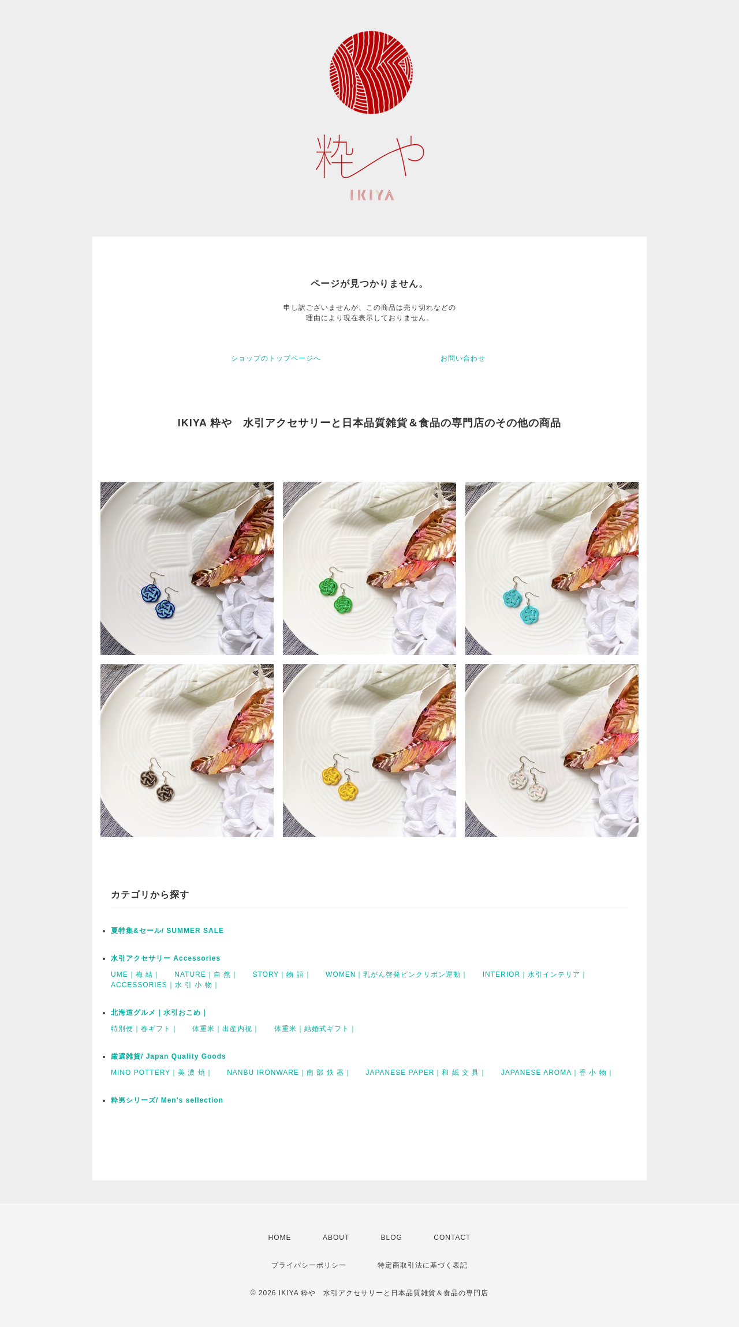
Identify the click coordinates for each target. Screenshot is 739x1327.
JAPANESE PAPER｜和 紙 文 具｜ (426, 1073)
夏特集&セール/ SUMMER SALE (167, 931)
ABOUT (336, 1238)
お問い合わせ (463, 358)
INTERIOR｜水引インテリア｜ (535, 974)
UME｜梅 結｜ (136, 974)
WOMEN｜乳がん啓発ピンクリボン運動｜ (397, 974)
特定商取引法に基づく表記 (423, 1265)
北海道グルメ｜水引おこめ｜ (159, 1013)
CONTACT (452, 1238)
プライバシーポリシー (308, 1265)
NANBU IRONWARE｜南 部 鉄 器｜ (289, 1073)
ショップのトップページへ (276, 358)
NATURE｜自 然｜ (206, 974)
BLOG (391, 1238)
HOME (280, 1238)
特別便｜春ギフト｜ (144, 1029)
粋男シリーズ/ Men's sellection (167, 1100)
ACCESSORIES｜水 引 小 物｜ (165, 985)
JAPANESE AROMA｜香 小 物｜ (557, 1073)
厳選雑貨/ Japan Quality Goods (168, 1056)
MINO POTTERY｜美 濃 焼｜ (162, 1073)
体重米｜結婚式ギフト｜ (315, 1029)
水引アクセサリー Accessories (166, 958)
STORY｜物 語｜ (281, 974)
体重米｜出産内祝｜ (226, 1029)
